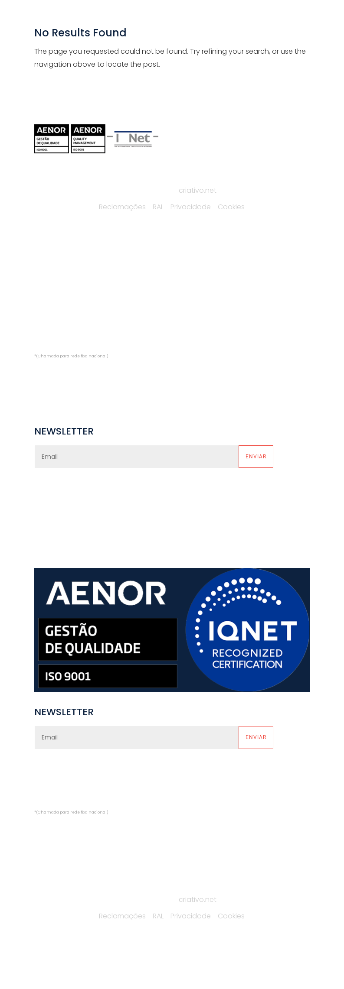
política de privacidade (162, 492)
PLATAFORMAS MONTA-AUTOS (198, 282)
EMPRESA (48, 264)
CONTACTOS (55, 317)
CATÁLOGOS (54, 299)
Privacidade (190, 207)
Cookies (231, 207)
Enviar (256, 457)
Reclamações (122, 207)
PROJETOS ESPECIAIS (183, 317)
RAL (158, 207)
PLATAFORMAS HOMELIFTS (190, 299)
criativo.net (197, 190)
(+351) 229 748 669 (73, 343)
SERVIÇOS (50, 282)
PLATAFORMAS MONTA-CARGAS (201, 264)
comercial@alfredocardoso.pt (86, 374)
